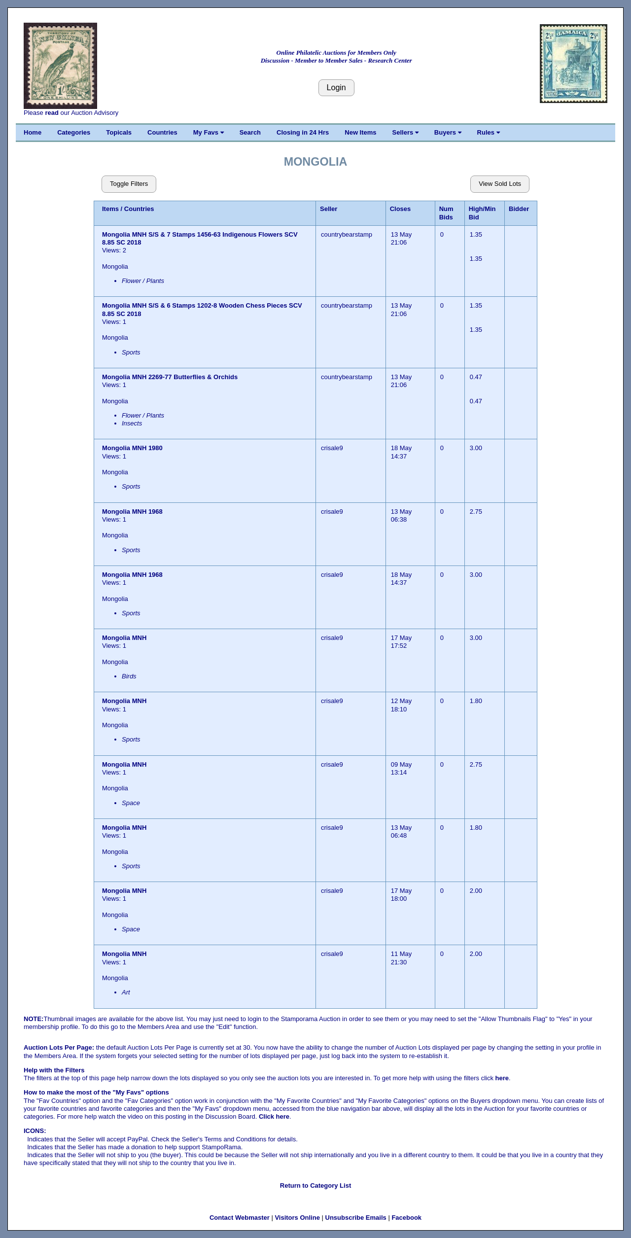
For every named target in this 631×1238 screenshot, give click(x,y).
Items (110, 208)
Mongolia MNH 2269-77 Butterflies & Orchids (170, 377)
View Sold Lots (500, 183)
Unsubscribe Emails (355, 1217)
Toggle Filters (129, 183)
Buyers (447, 132)
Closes (400, 208)
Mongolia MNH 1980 (132, 448)
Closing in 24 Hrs (303, 132)
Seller (328, 208)
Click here (274, 1116)
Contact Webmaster (240, 1217)
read (51, 112)
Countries (162, 132)
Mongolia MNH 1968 (132, 511)
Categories (73, 132)
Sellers (405, 132)
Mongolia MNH (125, 637)
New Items (360, 132)
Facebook (406, 1217)
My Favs (208, 132)
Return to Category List (315, 1185)
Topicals (119, 132)
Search (250, 132)
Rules (488, 132)
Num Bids (446, 212)
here (502, 1078)
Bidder (519, 208)
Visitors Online (297, 1217)
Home (32, 132)
